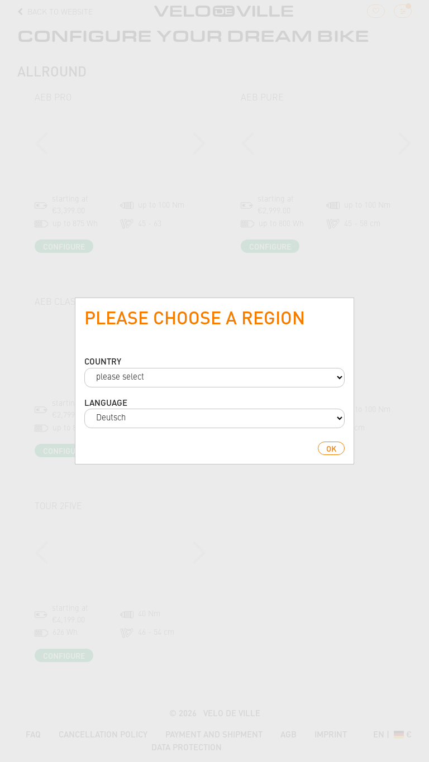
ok (331, 448)
